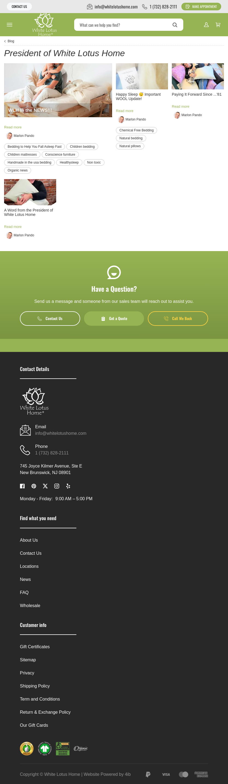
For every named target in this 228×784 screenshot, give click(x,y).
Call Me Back (178, 318)
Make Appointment (201, 6)
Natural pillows (130, 146)
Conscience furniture (60, 154)
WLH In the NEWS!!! (30, 110)
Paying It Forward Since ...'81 (196, 94)
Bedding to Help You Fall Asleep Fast (34, 147)
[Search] (128, 25)
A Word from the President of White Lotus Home (28, 212)
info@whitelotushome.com (60, 433)
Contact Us (19, 6)
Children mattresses (22, 154)
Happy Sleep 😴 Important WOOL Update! (138, 96)
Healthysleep (69, 162)
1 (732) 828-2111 (52, 453)
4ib (128, 774)
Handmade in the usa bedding (29, 162)
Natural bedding (131, 138)
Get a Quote (114, 318)
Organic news (18, 170)
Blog (11, 41)
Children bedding (82, 147)
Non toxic (94, 162)
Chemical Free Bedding (136, 130)
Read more (13, 127)
